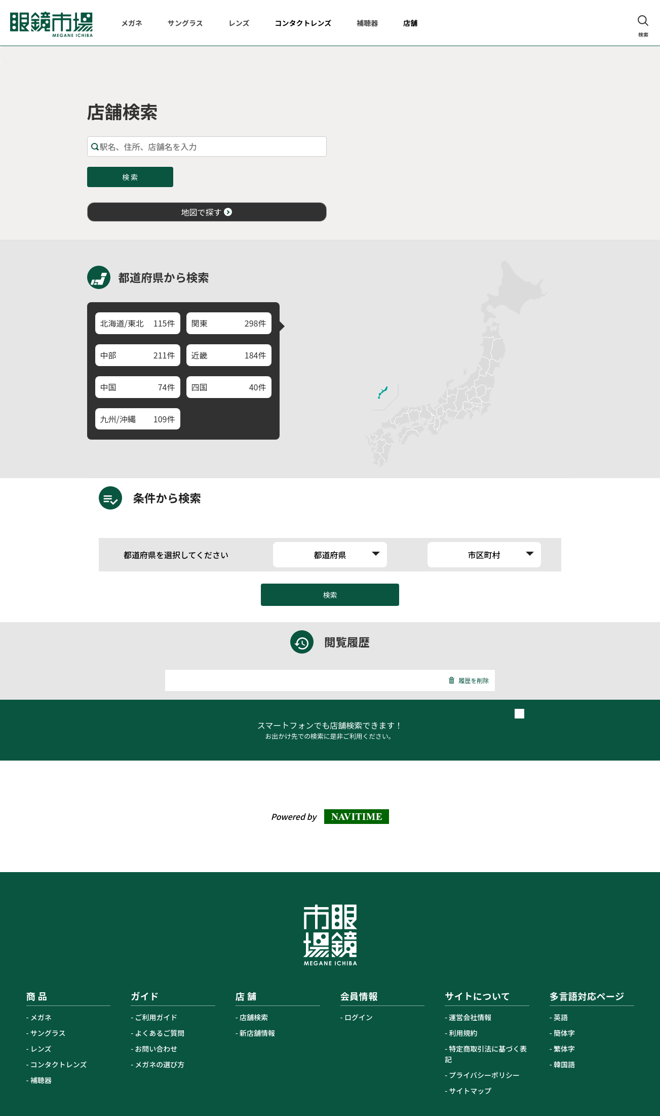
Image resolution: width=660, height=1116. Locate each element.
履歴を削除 (468, 680)
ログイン (358, 1017)
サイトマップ (470, 1091)
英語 (561, 1017)
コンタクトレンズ (58, 1064)
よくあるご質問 (159, 1033)
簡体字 (564, 1033)
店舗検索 (254, 1017)
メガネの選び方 (159, 1064)
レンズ (41, 1048)
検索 (330, 595)
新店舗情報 (257, 1033)
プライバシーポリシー (484, 1075)
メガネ (41, 1017)
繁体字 (564, 1048)
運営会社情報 (470, 1017)
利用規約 (463, 1033)
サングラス (48, 1033)
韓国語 (564, 1064)
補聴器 (41, 1080)
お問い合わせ (156, 1048)
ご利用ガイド (156, 1017)
